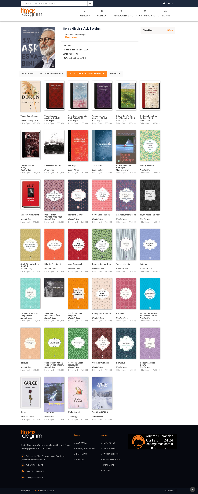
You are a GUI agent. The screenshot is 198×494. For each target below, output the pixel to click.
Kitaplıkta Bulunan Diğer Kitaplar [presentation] (91, 74)
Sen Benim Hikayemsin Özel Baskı (52, 316)
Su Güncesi (97, 166)
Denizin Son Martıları (102, 264)
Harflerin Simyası (76, 215)
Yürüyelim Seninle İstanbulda (76, 364)
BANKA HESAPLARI (111, 460)
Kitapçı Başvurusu (145, 13)
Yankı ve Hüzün (123, 264)
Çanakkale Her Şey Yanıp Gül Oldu (29, 315)
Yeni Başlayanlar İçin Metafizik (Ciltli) (77, 117)
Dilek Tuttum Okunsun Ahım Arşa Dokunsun (53, 217)
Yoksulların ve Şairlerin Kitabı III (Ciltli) (52, 118)
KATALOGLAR (109, 443)
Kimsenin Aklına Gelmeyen (123, 167)
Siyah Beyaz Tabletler (150, 215)
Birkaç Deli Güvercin (101, 314)
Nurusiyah (73, 166)
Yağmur (143, 264)
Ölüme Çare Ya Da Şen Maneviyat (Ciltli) (125, 117)
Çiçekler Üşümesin (100, 363)
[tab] (28, 74)
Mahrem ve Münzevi (29, 215)
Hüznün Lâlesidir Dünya (148, 364)
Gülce (23, 412)
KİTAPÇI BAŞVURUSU (85, 449)
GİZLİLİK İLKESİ (109, 449)
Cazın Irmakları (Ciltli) (27, 167)
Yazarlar (102, 13)
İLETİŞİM (166, 13)
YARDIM (106, 471)
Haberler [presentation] (121, 74)
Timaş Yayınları (71, 37)
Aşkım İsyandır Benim (126, 215)
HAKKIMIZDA (81, 454)
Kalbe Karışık (74, 412)
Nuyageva (120, 363)
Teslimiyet (49, 412)
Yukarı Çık (171, 491)
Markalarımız (121, 13)
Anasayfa (85, 13)
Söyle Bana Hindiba (101, 215)
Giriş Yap (168, 3)
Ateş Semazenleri (76, 264)
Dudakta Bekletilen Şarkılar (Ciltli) (148, 117)
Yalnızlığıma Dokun (29, 116)
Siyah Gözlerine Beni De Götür (29, 265)
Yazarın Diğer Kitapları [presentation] (54, 74)
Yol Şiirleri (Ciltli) (100, 412)
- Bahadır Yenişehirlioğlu (75, 35)
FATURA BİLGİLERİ (111, 454)
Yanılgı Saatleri (147, 166)
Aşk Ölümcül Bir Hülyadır (75, 315)
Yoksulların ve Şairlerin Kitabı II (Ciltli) (99, 118)
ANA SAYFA (81, 443)
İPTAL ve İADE (109, 465)
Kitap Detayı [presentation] (28, 74)
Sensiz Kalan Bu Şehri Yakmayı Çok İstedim (54, 364)
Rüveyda (24, 363)
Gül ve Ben (121, 314)
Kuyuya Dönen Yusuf (53, 166)
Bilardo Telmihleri (52, 264)
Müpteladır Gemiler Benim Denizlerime (149, 315)
